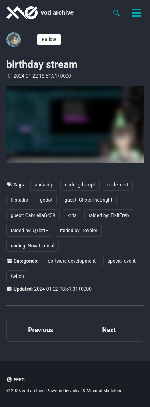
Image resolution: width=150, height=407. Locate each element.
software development (72, 261)
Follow (49, 39)
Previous (40, 330)
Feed (15, 380)
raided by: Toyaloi (78, 230)
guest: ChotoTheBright (88, 200)
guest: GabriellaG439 (33, 215)
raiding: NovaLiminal (32, 246)
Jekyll (76, 390)
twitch (17, 276)
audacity (44, 185)
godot (46, 200)
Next (109, 330)
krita (72, 215)
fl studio (19, 200)
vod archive (57, 12)
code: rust (117, 185)
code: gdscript (80, 185)
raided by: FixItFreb (109, 215)
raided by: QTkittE (29, 230)
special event (122, 261)
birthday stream (42, 64)
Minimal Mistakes (103, 390)
